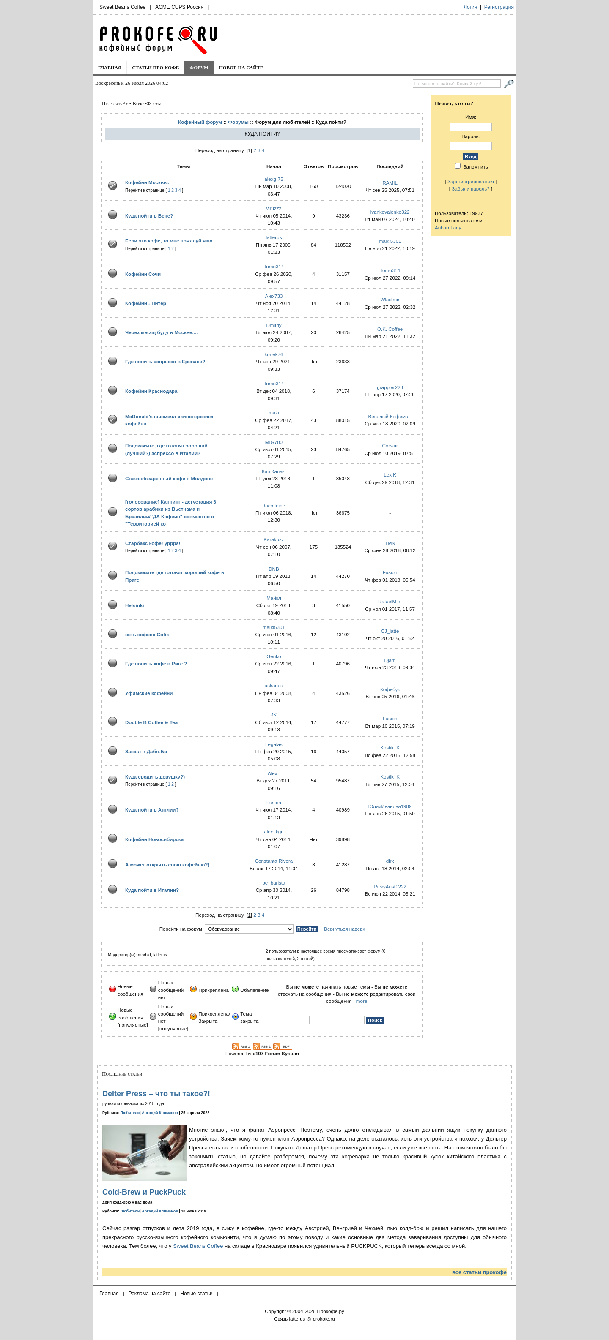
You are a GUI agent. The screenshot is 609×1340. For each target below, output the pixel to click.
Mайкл (273, 598)
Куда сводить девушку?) (155, 776)
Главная (109, 67)
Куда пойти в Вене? (149, 215)
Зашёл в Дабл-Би (146, 751)
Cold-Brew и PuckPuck (144, 1192)
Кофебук (390, 689)
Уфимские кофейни (149, 693)
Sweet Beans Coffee (122, 7)
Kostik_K (390, 747)
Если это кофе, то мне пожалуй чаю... (171, 240)
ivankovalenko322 (390, 212)
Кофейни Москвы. (147, 182)
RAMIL (389, 182)
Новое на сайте (241, 67)
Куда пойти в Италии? (152, 890)
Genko (273, 656)
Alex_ (274, 773)
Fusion (390, 572)
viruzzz (273, 208)
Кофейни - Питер (145, 303)
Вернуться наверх (344, 928)
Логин (470, 7)
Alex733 (274, 296)
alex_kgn (273, 831)
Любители (130, 1113)
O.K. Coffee (390, 329)
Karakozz (273, 539)
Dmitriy (273, 325)
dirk (390, 860)
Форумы (238, 122)
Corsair (390, 445)
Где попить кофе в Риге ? (156, 663)
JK (274, 714)
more (361, 1001)
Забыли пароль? (471, 188)
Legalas (274, 744)
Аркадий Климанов (160, 1113)
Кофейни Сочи (143, 274)
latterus (274, 237)
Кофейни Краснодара (151, 391)
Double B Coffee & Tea (151, 722)
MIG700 (274, 442)
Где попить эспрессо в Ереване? (165, 361)
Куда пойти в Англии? (151, 809)
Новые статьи (196, 1293)
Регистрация (499, 7)
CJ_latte (390, 631)
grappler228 (390, 387)
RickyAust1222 (389, 886)
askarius (274, 685)
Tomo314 (274, 266)
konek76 (274, 354)
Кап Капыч (274, 471)
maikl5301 (390, 241)
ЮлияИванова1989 (390, 806)
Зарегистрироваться (470, 181)
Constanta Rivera (274, 860)
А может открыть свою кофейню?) (167, 864)
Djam (390, 660)
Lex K (390, 474)
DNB (274, 569)
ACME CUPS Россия (179, 7)
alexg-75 (273, 179)
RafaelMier (390, 601)
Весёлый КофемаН (390, 416)
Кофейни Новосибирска (154, 839)
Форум (198, 67)
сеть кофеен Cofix (147, 634)
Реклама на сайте (150, 1293)
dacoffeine (274, 505)
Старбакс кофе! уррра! (153, 543)
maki (274, 412)
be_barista (273, 882)
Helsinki (134, 605)
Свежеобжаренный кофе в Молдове (169, 478)
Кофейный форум (200, 122)
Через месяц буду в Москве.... (161, 332)
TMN (390, 543)
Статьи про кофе (155, 67)
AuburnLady (448, 227)
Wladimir (390, 299)
